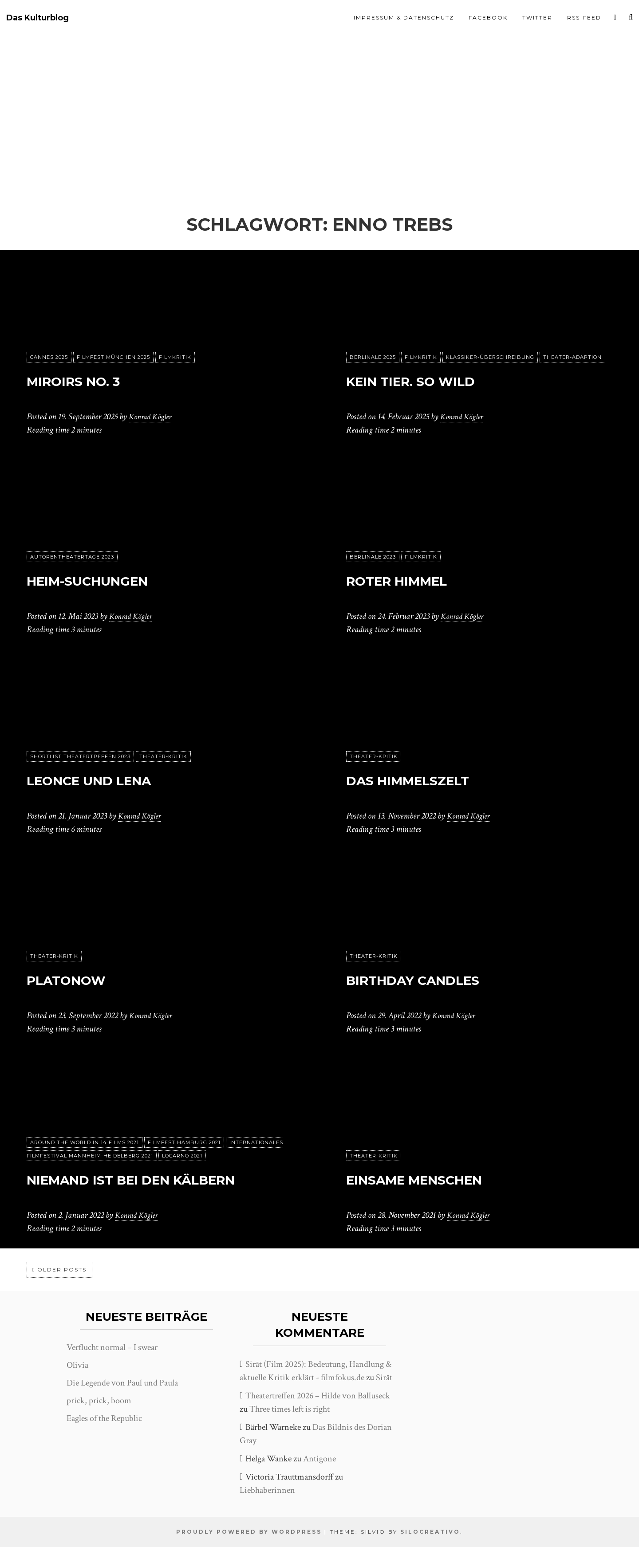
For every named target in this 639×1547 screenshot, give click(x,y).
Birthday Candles (441, 978)
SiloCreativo (430, 1531)
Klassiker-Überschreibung (490, 357)
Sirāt (384, 1377)
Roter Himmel (418, 579)
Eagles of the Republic (104, 1418)
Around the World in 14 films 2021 (84, 1117)
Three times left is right (289, 1409)
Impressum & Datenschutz (404, 17)
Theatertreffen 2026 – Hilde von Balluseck (317, 1395)
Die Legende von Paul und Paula (122, 1383)
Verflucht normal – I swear (112, 1347)
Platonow (83, 978)
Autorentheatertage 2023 (72, 557)
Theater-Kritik (163, 756)
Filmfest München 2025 (113, 357)
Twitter (537, 17)
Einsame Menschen (444, 1178)
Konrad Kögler (153, 416)
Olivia (77, 1365)
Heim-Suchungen (114, 579)
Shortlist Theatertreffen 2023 (80, 756)
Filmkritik (175, 357)
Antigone (319, 1458)
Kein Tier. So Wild (437, 379)
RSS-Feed (584, 17)
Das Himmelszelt (434, 779)
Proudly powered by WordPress (249, 1531)
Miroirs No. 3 (93, 379)
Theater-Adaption (572, 357)
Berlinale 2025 (373, 357)
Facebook (488, 17)
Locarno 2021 (182, 1131)
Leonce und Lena (116, 779)
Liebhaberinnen (267, 1490)
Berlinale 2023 (373, 557)
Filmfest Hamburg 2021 (184, 1117)
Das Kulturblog (37, 18)
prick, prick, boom (99, 1400)
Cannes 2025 (49, 357)
